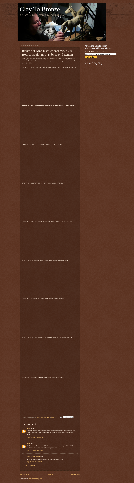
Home (50, 474)
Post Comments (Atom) (35, 478)
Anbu (28, 428)
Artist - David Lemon (33, 456)
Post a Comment (30, 465)
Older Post (75, 474)
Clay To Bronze (40, 9)
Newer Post (25, 474)
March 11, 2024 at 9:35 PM (35, 450)
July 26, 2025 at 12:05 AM (34, 462)
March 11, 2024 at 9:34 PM (35, 437)
